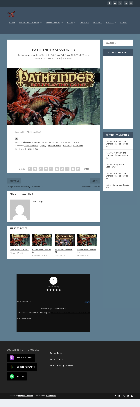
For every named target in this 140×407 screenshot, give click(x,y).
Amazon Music (54, 154)
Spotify (43, 154)
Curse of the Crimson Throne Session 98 (117, 184)
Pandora (67, 154)
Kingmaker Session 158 (118, 194)
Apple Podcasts (31, 154)
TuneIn (29, 157)
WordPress (51, 404)
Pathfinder (55, 63)
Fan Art (97, 31)
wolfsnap (31, 63)
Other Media (53, 31)
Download (46, 150)
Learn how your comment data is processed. (70, 320)
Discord (84, 31)
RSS (36, 157)
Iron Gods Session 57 (64, 259)
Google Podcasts (22, 375)
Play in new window (31, 150)
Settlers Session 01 (19, 258)
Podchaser (19, 157)
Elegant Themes (25, 404)
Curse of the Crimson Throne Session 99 (117, 163)
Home (12, 31)
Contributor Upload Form (62, 373)
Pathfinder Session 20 (86, 259)
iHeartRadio (78, 154)
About (110, 31)
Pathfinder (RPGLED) (70, 63)
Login (123, 31)
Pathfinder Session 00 (41, 259)
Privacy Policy (56, 361)
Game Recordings (29, 31)
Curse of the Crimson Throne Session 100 (117, 152)
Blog (70, 31)
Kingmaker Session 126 (115, 173)
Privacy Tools (56, 367)
